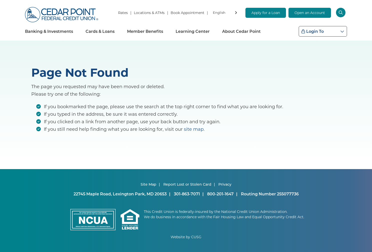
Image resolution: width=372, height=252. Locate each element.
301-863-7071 (187, 193)
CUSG (196, 236)
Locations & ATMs (149, 12)
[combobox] (225, 13)
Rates (123, 12)
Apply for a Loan (265, 12)
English (219, 12)
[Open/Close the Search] (341, 12)
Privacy (224, 184)
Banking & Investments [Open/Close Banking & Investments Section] (49, 31)
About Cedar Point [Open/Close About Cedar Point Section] (241, 31)
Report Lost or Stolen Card (187, 184)
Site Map (148, 184)
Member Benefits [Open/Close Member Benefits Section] (145, 31)
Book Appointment (187, 12)
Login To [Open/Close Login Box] (315, 31)
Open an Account (309, 12)
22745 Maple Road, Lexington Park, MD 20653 (120, 193)
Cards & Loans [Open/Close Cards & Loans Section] (100, 31)
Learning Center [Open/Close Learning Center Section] (193, 31)
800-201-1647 (220, 193)
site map (194, 129)
